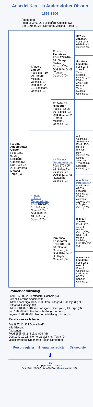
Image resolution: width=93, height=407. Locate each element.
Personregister (23, 347)
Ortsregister (78, 347)
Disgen (61, 368)
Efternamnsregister (52, 347)
